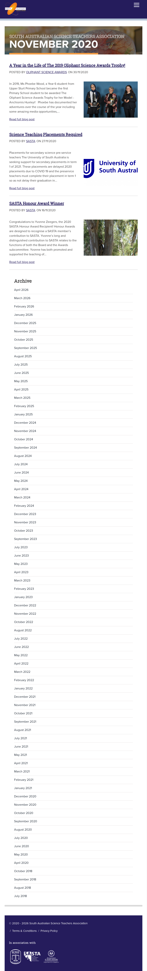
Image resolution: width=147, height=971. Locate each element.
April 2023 (21, 572)
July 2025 (21, 365)
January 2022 (23, 688)
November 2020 (25, 805)
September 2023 (25, 539)
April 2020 (21, 863)
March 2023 (22, 580)
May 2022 (21, 655)
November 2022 (25, 614)
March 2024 (22, 497)
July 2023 (21, 547)
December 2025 (25, 323)
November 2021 (24, 705)
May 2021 (20, 755)
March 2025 (22, 398)
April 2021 (21, 763)
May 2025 (21, 381)
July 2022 (21, 639)
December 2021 (24, 697)
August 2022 (23, 630)
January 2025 (23, 414)
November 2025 (25, 331)
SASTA (30, 141)
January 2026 (23, 315)
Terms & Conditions (24, 931)
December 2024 (25, 423)
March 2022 (22, 672)
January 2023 (23, 597)
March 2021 (22, 771)
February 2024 (24, 506)
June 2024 (21, 472)
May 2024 (21, 481)
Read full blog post (22, 119)
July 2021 (20, 738)
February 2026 (24, 306)
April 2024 (21, 489)
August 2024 (23, 456)
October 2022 (23, 622)
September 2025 (25, 348)
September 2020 (25, 821)
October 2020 (23, 813)
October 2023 (23, 531)
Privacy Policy (49, 931)
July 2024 (21, 464)
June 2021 (21, 747)
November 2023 (25, 522)
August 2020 (23, 830)
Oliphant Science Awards (46, 72)
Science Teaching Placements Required (45, 134)
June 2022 (21, 647)
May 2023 (21, 564)
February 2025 (24, 406)
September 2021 (25, 722)
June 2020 (21, 846)
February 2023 (24, 589)
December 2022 (25, 605)
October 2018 (23, 871)
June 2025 (21, 373)
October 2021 (23, 713)
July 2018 (20, 896)
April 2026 (21, 290)
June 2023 (21, 556)
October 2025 (23, 340)
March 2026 (22, 298)
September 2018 (25, 879)
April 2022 (21, 663)
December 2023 (25, 514)
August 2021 (22, 730)
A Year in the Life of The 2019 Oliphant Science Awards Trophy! (67, 65)
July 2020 (21, 838)
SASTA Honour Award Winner (36, 203)
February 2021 (23, 780)
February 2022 (24, 680)
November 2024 (25, 431)
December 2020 (25, 796)
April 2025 (21, 389)
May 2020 (21, 854)
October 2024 (23, 439)
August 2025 (23, 356)
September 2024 (25, 448)
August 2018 (22, 888)
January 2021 (23, 788)
